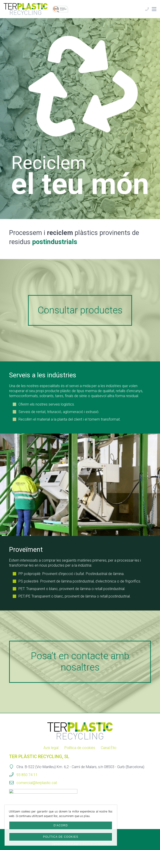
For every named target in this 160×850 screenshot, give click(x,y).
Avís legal (50, 748)
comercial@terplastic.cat (36, 783)
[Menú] (154, 9)
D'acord (60, 825)
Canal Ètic (109, 748)
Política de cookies (79, 748)
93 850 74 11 (27, 775)
